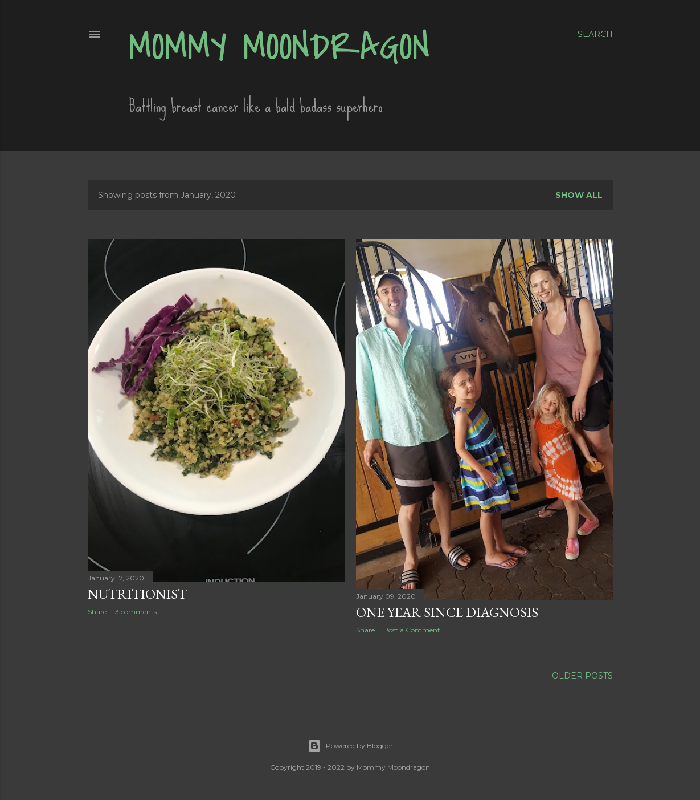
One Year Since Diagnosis (447, 612)
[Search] (595, 34)
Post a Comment (411, 630)
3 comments (136, 611)
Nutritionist (137, 594)
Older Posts (582, 676)
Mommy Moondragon (279, 47)
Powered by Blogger (350, 746)
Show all (579, 195)
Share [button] (97, 611)
